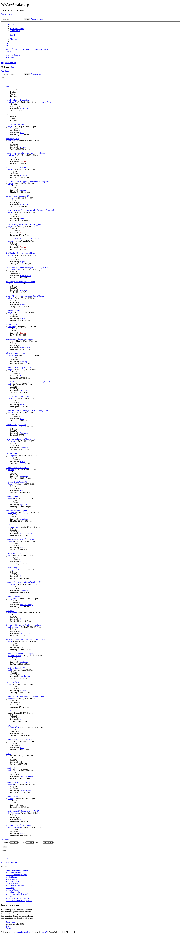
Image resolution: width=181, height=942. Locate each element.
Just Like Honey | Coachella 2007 (18, 196)
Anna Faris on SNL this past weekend (19, 339)
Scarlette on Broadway (14, 310)
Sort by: (26, 842)
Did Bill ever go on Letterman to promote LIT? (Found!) (27, 267)
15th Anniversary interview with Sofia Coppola (23, 224)
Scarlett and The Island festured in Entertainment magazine (27, 696)
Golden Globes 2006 (13, 553)
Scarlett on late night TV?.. (16, 668)
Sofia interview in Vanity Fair (16, 482)
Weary (10, 799)
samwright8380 (25, 347)
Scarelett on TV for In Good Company (20, 654)
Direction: (44, 842)
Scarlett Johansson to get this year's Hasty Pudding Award (27, 410)
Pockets (22, 376)
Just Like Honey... (26, 533)
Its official (9, 525)
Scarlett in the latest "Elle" (15, 596)
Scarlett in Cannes (12, 768)
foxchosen (23, 290)
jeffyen (10, 126)
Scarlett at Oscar (12, 797)
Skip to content (6, 14)
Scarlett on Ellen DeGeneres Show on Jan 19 (22, 811)
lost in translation (14, 827)
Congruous (12, 427)
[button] (7, 86)
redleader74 (12, 102)
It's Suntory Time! (12, 139)
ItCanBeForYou (14, 269)
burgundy (11, 370)
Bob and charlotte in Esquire (16, 511)
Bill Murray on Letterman (15, 353)
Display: (11, 842)
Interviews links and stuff (15, 124)
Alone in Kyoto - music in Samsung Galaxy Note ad (25, 296)
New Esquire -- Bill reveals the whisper (20, 253)
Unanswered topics (13, 55)
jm (21, 719)
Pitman (10, 398)
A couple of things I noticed (16, 425)
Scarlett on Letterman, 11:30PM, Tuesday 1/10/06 (24, 582)
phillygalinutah (13, 627)
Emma (10, 198)
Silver (10, 641)
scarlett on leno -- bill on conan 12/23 (19, 825)
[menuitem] (17, 29)
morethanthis (13, 613)
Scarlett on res (11, 711)
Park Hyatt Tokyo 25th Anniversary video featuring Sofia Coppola (30, 210)
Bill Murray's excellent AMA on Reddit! (20, 282)
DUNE (8, 754)
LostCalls (11, 327)
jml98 (22, 133)
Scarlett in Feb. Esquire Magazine (18, 782)
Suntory (11, 484)
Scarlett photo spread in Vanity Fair (19, 739)
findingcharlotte (14, 570)
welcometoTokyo (14, 656)
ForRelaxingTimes (26, 676)
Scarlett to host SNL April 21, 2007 (19, 368)
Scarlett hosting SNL (13, 568)
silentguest (12, 455)
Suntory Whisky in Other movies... (18, 396)
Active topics (10, 57)
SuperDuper (12, 355)
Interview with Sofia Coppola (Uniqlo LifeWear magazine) (27, 182)
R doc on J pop (11, 453)
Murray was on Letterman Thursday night (21, 439)
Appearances (8, 62)
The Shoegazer (25, 633)
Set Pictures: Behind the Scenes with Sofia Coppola (25, 239)
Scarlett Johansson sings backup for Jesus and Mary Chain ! (28, 382)
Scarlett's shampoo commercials (17, 468)
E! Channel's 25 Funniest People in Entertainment (24, 625)
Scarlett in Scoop (12, 496)
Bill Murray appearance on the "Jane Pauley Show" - (25, 639)
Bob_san (23, 161)
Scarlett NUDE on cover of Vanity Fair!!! (21, 539)
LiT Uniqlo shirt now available (17, 167)
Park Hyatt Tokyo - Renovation (17, 100)
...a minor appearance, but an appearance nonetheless (25, 153)
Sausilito (23, 690)
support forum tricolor (23, 932)
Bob (12, 67)
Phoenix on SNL (12, 325)
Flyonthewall (24, 505)
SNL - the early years (13, 682)
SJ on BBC (10, 611)
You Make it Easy (26, 776)
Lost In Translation (48, 102)
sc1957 (10, 255)
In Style (8, 725)
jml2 (9, 384)
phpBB (44, 932)
